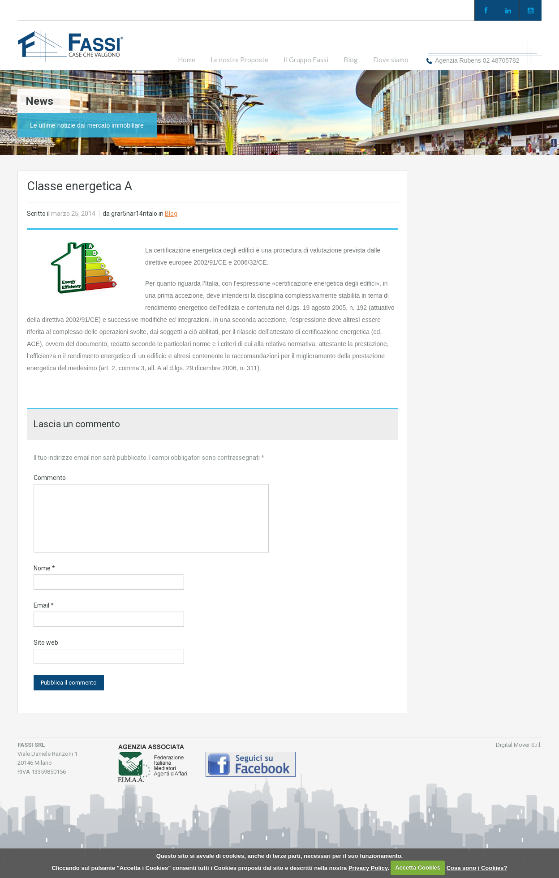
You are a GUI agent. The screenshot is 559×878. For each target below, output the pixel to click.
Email (44, 605)
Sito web (46, 642)
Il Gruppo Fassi (306, 60)
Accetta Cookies (417, 867)
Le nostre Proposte (239, 60)
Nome (44, 568)
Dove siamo (390, 60)
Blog (351, 60)
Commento (50, 477)
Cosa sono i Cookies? (477, 867)
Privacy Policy (367, 867)
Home (186, 60)
